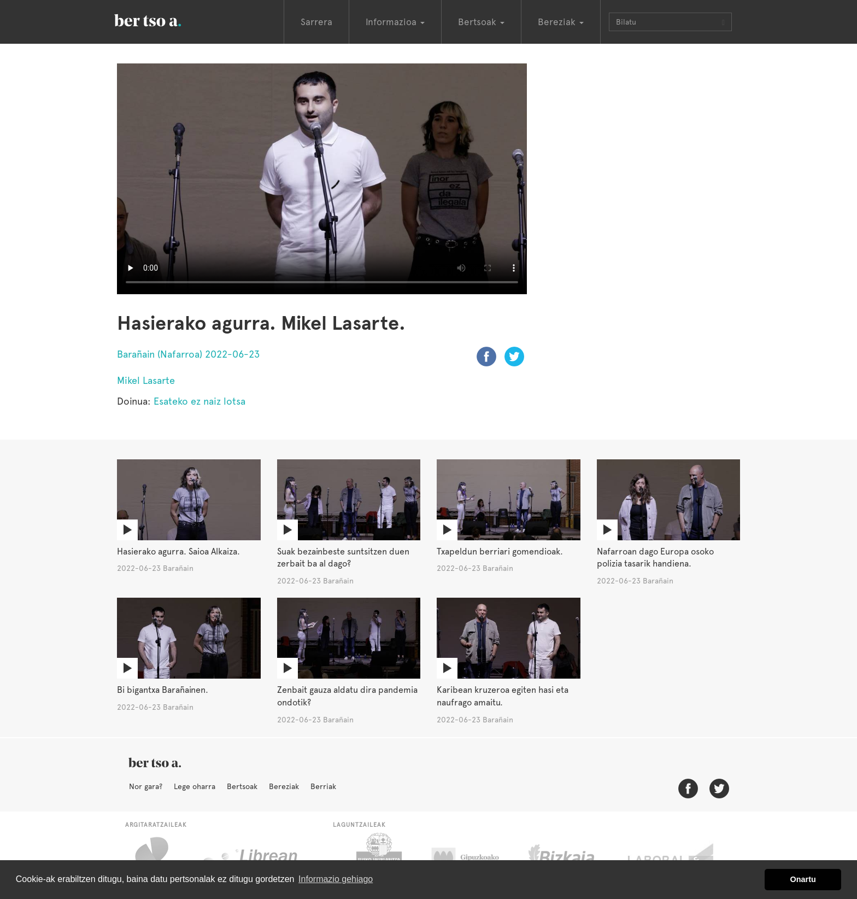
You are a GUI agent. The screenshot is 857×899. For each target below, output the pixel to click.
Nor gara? (145, 786)
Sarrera (316, 21)
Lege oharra (194, 786)
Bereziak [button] (561, 21)
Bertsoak (242, 786)
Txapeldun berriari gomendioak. (500, 551)
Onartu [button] (803, 879)
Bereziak (284, 786)
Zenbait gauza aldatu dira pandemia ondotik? (347, 696)
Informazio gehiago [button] (335, 879)
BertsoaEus (163, 19)
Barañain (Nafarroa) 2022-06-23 (188, 354)
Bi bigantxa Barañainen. (162, 690)
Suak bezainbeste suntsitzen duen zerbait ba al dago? (343, 557)
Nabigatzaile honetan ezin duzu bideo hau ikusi (322, 178)
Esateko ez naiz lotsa (199, 401)
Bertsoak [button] (481, 21)
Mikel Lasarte (146, 380)
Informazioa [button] (395, 21)
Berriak (323, 786)
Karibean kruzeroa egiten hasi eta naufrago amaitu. (502, 696)
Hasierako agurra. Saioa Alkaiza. (178, 551)
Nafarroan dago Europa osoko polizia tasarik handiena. (655, 557)
